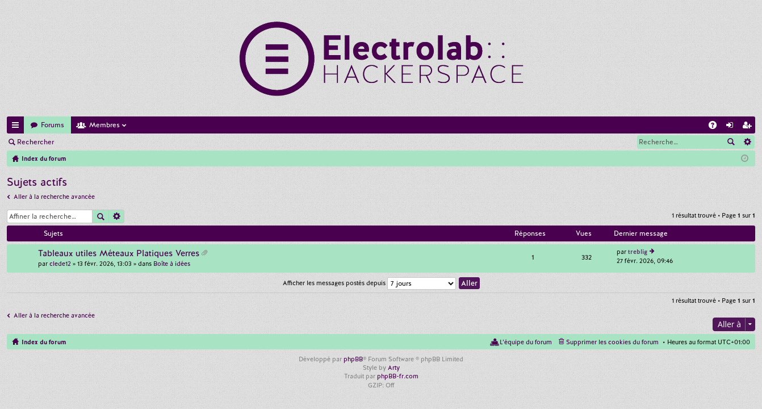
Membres (104, 125)
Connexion (87, 142)
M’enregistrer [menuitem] (749, 126)
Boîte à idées (171, 264)
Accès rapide (17, 126)
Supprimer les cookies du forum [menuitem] (612, 342)
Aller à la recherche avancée (54, 197)
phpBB (353, 359)
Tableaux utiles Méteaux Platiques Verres (118, 253)
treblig (637, 252)
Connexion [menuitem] (732, 126)
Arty (394, 368)
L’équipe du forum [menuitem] (526, 342)
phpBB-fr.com (397, 376)
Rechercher (35, 142)
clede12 (60, 264)
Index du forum (44, 342)
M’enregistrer (142, 142)
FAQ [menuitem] (716, 126)
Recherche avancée (747, 142)
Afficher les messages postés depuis (369, 283)
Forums (52, 125)
